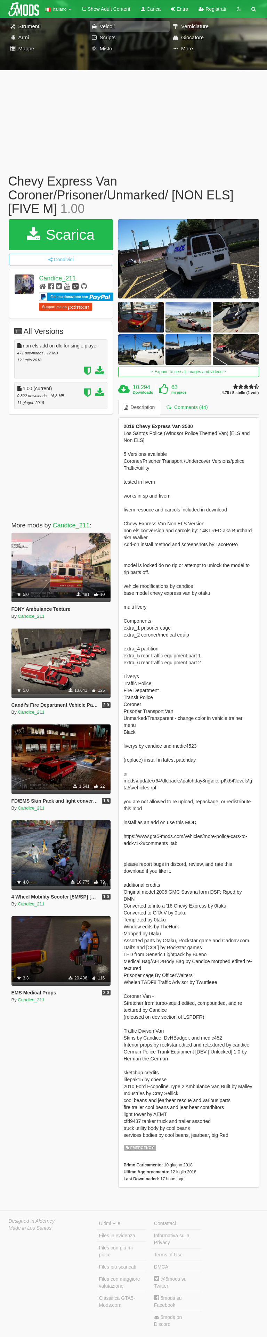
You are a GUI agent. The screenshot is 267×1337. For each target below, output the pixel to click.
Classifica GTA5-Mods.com (117, 1301)
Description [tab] (139, 407)
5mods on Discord (168, 1320)
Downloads (143, 392)
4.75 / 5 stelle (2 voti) (240, 393)
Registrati (212, 9)
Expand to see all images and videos (188, 371)
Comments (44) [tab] (187, 407)
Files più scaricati (117, 1267)
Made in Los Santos (30, 1228)
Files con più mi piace (116, 1251)
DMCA (161, 1267)
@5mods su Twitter (170, 1282)
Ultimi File (109, 1223)
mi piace (179, 392)
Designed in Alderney (32, 1221)
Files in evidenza (117, 1235)
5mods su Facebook (168, 1301)
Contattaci (165, 1223)
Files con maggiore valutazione (119, 1282)
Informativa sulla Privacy (171, 1239)
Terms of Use (168, 1254)
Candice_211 (57, 278)
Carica (151, 9)
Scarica (61, 235)
